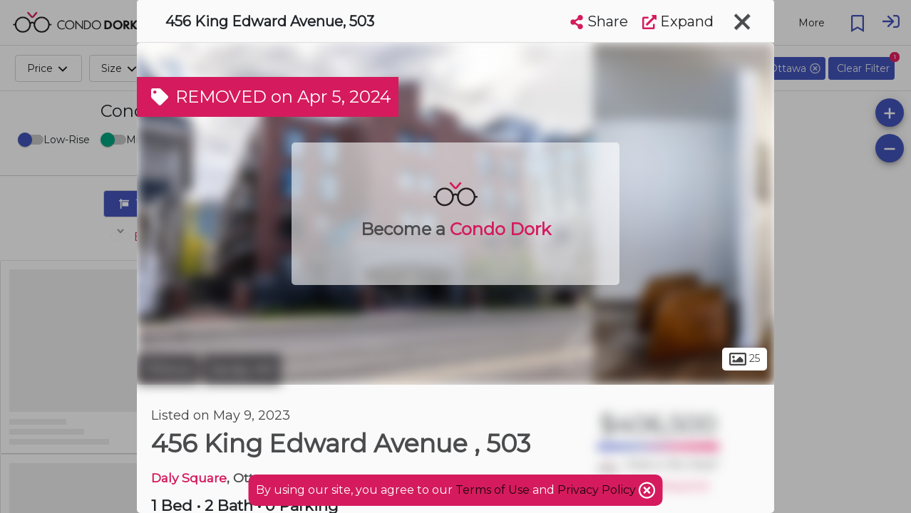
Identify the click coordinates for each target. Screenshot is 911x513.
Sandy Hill (242, 369)
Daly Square (189, 477)
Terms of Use (493, 490)
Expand (678, 21)
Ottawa (168, 369)
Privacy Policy (598, 490)
